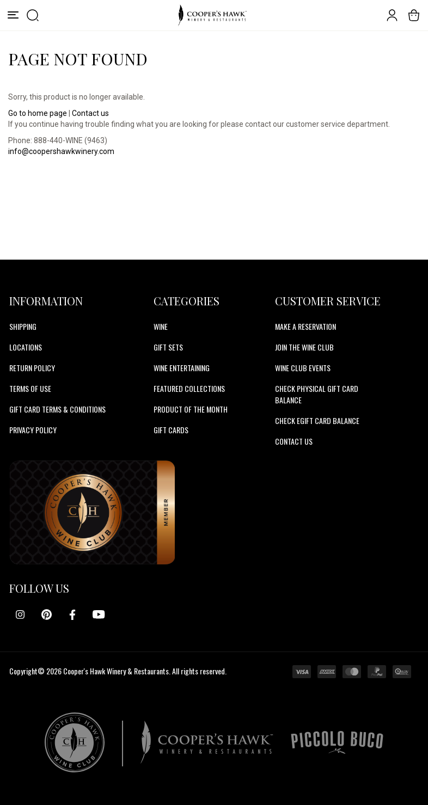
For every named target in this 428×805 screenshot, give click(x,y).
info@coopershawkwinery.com (61, 151)
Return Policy (32, 367)
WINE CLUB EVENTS (303, 367)
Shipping (22, 326)
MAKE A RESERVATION (305, 326)
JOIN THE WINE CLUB (304, 347)
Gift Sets (168, 347)
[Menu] (13, 15)
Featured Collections (189, 388)
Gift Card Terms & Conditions (57, 409)
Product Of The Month (191, 409)
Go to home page (37, 113)
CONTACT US (294, 441)
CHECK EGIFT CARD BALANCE (317, 420)
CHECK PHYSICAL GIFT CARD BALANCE (316, 394)
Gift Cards (171, 429)
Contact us (90, 113)
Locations (25, 347)
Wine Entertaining (182, 367)
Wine (161, 326)
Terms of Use (30, 388)
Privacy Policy (33, 429)
